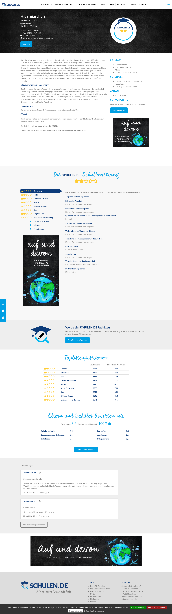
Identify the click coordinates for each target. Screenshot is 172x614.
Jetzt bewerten (119, 110)
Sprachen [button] (31, 191)
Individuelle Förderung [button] (37, 217)
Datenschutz (95, 596)
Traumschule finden (65, 4)
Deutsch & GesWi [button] (35, 198)
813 (116, 396)
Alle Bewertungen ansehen (34, 525)
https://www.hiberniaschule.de (40, 38)
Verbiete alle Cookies (156, 607)
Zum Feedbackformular (77, 340)
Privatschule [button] (32, 229)
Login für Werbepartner (100, 588)
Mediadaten (95, 604)
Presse (93, 601)
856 (116, 372)
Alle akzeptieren (137, 607)
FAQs (92, 594)
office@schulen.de (129, 599)
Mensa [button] (30, 225)
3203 (95, 388)
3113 (95, 376)
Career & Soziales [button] (35, 221)
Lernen (142, 4)
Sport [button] (29, 210)
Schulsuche (46, 4)
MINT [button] (30, 195)
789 (116, 376)
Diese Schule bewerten (86, 449)
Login (167, 4)
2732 (95, 380)
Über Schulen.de (97, 591)
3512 (95, 392)
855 (116, 400)
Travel (133, 4)
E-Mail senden (29, 35)
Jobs (112, 4)
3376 (95, 400)
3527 (95, 372)
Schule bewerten (87, 4)
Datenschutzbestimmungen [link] (94, 611)
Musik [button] (30, 202)
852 (116, 392)
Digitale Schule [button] (33, 213)
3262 (95, 396)
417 (116, 384)
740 (116, 388)
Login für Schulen (97, 586)
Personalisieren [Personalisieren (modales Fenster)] (75, 611)
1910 (95, 384)
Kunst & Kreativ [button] (34, 206)
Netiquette (94, 599)
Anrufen (26, 44)
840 (116, 368)
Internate (122, 4)
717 (116, 380)
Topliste (103, 4)
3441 (95, 368)
